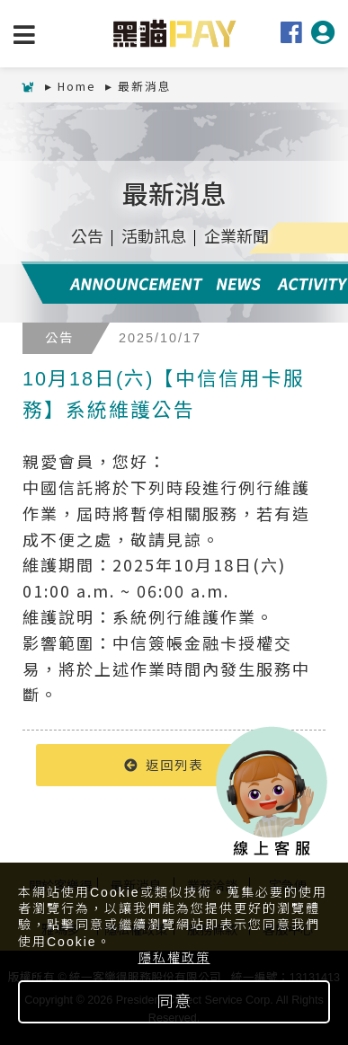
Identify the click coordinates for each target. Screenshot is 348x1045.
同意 (174, 1002)
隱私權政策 (174, 958)
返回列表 (163, 764)
